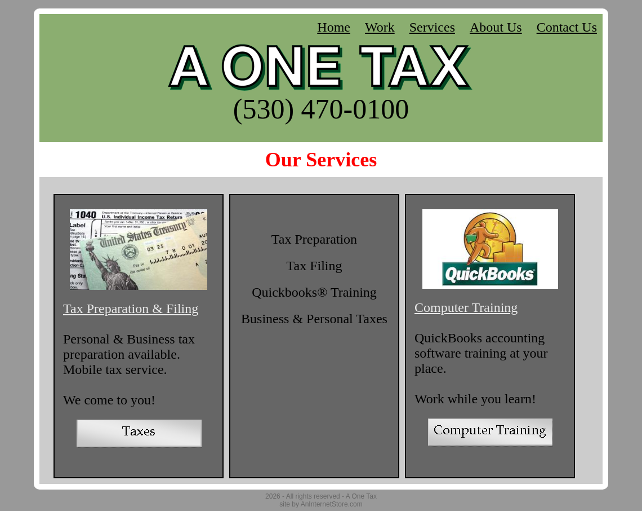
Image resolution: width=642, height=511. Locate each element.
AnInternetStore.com (332, 504)
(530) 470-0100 (321, 109)
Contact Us (567, 27)
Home (333, 27)
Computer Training (466, 307)
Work (380, 27)
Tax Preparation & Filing (130, 308)
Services (432, 27)
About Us (496, 27)
